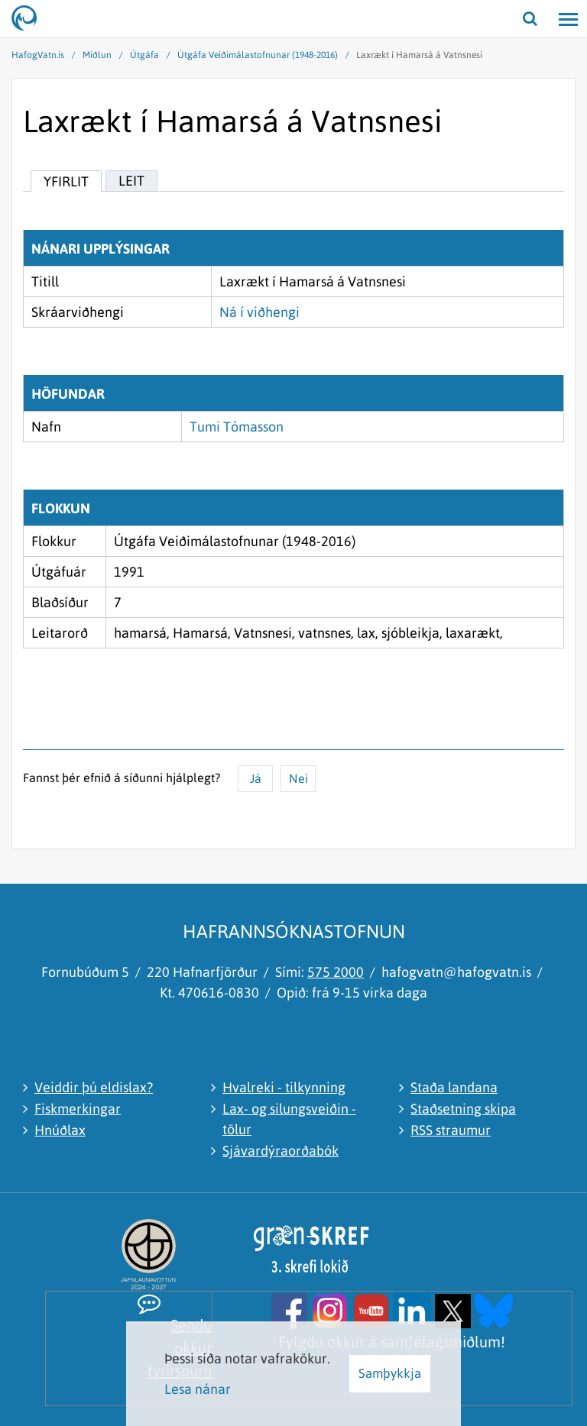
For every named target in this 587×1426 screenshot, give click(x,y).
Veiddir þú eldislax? (93, 1087)
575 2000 (335, 972)
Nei (298, 778)
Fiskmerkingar (77, 1109)
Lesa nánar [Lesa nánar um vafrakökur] (197, 1389)
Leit (131, 181)
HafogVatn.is (37, 55)
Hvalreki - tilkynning (283, 1087)
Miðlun (97, 55)
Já (255, 778)
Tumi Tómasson (237, 427)
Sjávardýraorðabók (280, 1151)
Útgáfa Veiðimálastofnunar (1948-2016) (257, 55)
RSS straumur (450, 1130)
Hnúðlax (60, 1130)
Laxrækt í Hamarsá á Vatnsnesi (419, 55)
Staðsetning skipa (463, 1109)
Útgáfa (144, 55)
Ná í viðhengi (259, 312)
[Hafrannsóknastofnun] (30, 19)
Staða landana (454, 1087)
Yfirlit (66, 181)
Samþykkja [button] (389, 1373)
